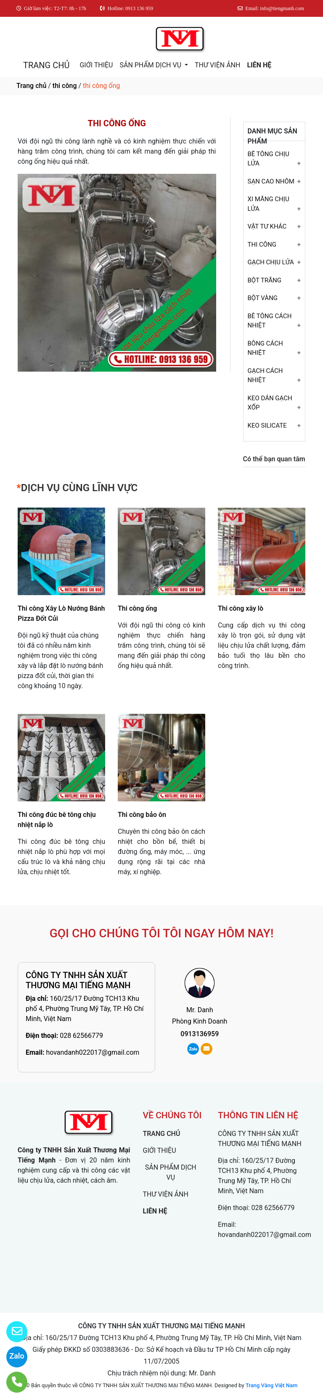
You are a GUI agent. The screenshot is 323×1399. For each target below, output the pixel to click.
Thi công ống (137, 608)
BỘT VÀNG (263, 298)
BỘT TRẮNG (264, 280)
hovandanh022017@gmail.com (92, 1052)
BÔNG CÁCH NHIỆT (265, 348)
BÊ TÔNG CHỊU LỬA (268, 159)
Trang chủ (31, 86)
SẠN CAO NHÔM (271, 181)
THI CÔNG (262, 244)
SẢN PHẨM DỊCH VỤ (151, 65)
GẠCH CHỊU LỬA (271, 262)
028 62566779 (81, 1036)
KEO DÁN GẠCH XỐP (270, 403)
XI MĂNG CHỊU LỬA (268, 204)
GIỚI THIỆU (96, 65)
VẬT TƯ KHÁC (267, 226)
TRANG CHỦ (46, 65)
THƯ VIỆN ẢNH (217, 65)
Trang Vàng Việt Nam (271, 1385)
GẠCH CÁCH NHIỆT (265, 375)
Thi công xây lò (240, 608)
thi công (65, 86)
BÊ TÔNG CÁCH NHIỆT (270, 321)
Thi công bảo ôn (142, 815)
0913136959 (199, 1034)
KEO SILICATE (267, 425)
